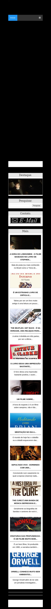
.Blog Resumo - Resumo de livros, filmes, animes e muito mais (26, 602)
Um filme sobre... (25, 399)
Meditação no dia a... (25, 432)
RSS (40, 606)
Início (12, 18)
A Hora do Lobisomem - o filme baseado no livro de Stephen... (25, 257)
